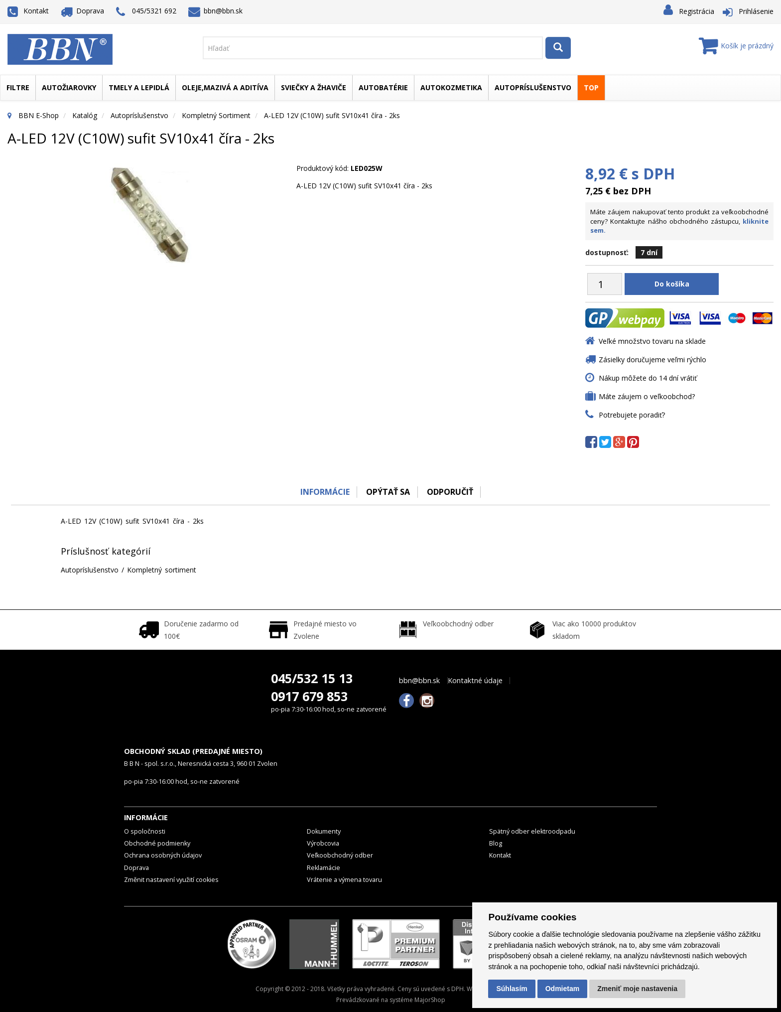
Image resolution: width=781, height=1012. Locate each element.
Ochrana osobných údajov (163, 855)
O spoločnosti (144, 831)
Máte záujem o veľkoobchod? (647, 396)
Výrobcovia (323, 843)
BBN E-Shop (38, 115)
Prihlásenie (756, 11)
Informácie (324, 491)
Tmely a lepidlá (139, 87)
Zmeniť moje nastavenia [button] (637, 989)
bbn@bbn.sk (215, 10)
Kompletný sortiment (216, 115)
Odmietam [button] (562, 989)
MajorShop (429, 1000)
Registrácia (696, 11)
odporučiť (450, 491)
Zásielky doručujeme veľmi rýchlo (652, 359)
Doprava (83, 10)
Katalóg (84, 115)
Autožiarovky (69, 87)
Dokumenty (324, 831)
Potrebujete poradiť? (632, 415)
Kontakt (28, 10)
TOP (591, 87)
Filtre (17, 87)
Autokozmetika (451, 87)
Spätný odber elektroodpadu (532, 831)
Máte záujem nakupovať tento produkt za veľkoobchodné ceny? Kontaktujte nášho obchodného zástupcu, (679, 221)
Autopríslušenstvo (533, 87)
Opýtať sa (388, 491)
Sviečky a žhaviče (313, 87)
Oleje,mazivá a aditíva (225, 87)
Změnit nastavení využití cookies (171, 879)
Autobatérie (383, 87)
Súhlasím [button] (511, 989)
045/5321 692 (146, 11)
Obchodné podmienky (157, 843)
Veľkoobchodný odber (340, 855)
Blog (495, 843)
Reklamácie (323, 868)
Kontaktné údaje (475, 680)
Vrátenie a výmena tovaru (344, 879)
